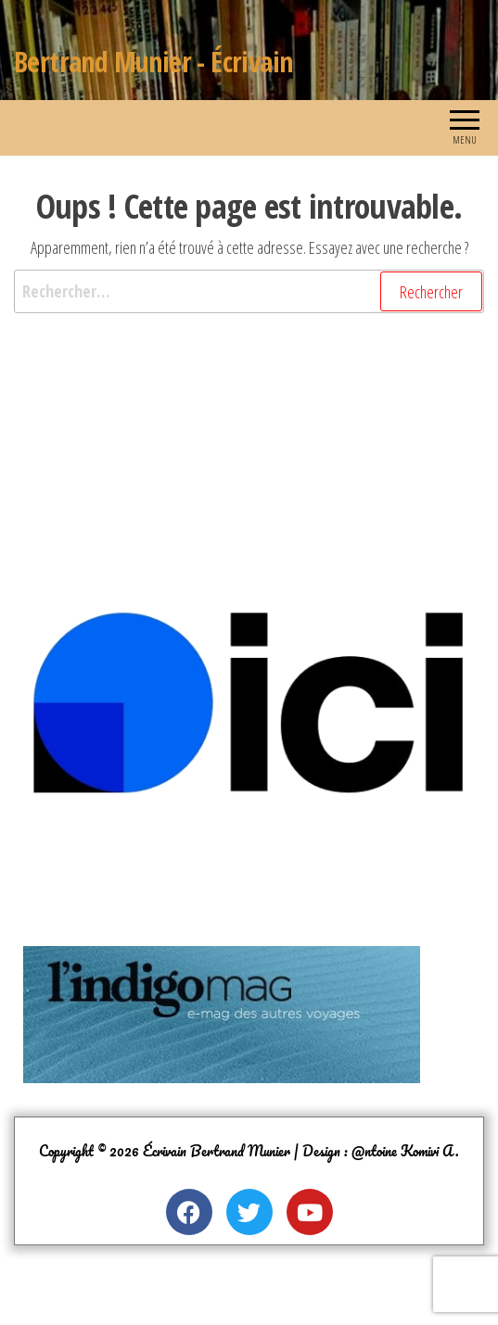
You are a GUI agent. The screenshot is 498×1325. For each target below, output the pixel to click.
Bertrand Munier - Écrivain (153, 62)
